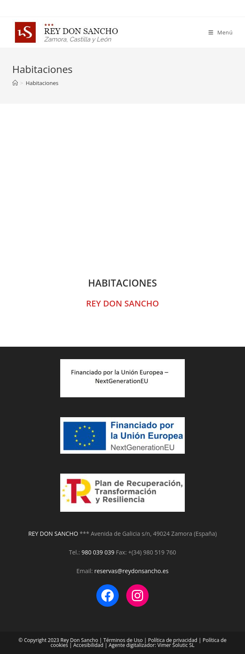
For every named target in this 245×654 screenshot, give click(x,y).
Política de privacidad (173, 640)
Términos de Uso (123, 640)
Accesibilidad (88, 645)
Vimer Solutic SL (175, 645)
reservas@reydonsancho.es (131, 571)
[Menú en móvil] (220, 32)
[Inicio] (15, 83)
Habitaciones (42, 83)
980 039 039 (97, 552)
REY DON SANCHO (54, 533)
